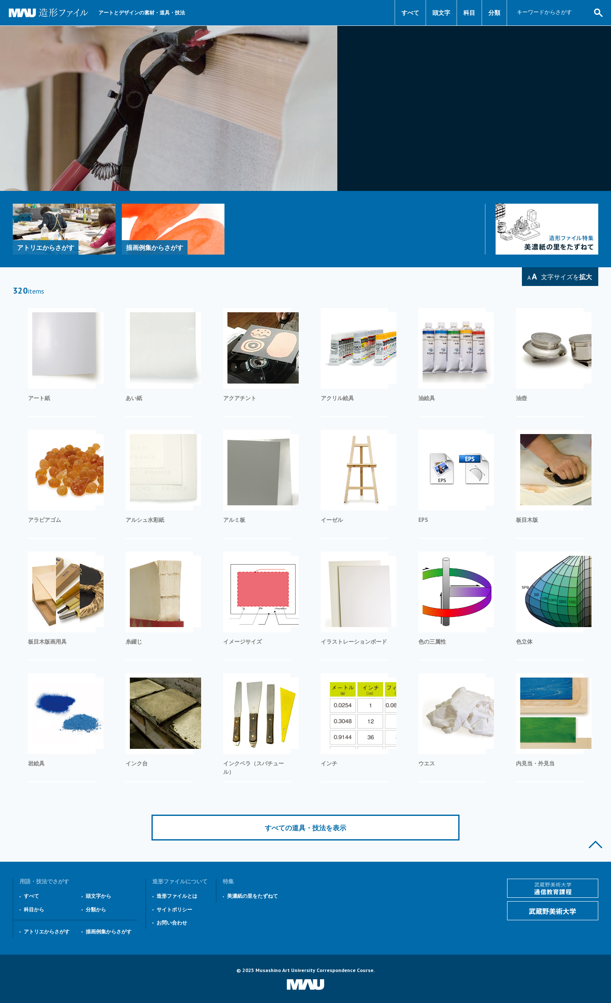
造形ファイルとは (177, 896)
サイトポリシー (174, 909)
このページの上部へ (596, 845)
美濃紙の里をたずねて (252, 896)
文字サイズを (566, 277)
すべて (410, 13)
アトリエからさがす (47, 931)
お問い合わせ (172, 922)
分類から (96, 909)
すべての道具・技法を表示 (305, 828)
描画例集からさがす (109, 931)
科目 (469, 13)
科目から (34, 909)
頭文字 (441, 13)
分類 (494, 13)
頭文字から (98, 896)
